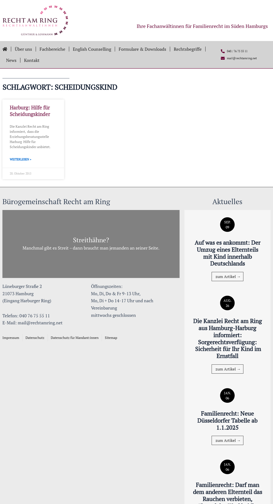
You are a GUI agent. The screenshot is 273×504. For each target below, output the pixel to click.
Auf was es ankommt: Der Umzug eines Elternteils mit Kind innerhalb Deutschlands (227, 253)
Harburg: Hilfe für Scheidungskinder (30, 111)
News (11, 60)
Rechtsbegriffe (188, 49)
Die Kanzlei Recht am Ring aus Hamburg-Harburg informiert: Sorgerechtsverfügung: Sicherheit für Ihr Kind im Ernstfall (227, 338)
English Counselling (92, 49)
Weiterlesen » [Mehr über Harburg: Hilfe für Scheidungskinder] (20, 159)
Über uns (23, 49)
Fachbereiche (52, 49)
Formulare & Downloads (142, 49)
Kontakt (32, 60)
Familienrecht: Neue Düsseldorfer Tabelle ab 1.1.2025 (227, 420)
